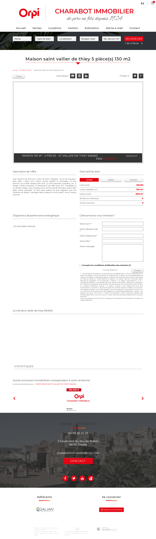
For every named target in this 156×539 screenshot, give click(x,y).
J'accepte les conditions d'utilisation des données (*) (106, 265)
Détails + (111, 180)
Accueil (21, 28)
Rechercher (133, 38)
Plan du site (38, 531)
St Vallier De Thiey (25, 70)
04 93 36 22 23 (78, 433)
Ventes (37, 28)
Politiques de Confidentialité (113, 298)
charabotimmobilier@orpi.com (78, 453)
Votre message (87, 246)
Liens (55, 531)
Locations (54, 28)
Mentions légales (48, 531)
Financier (133, 180)
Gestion (73, 28)
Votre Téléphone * (88, 236)
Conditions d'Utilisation (133, 298)
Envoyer (137, 270)
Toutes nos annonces (46, 533)
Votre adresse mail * (89, 230)
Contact (134, 28)
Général (89, 180)
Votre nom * (86, 224)
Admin (36, 533)
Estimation (92, 28)
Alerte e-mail (114, 28)
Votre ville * (85, 241)
